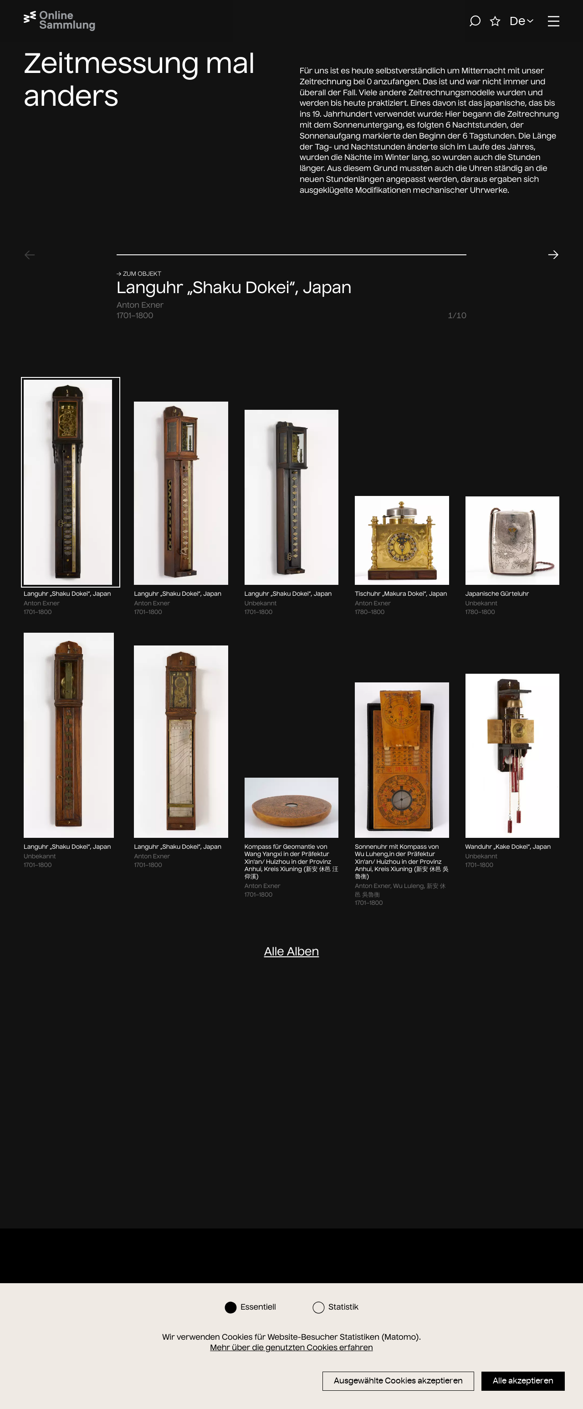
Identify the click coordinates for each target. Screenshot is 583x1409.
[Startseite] (59, 21)
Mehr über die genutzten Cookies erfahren (291, 1347)
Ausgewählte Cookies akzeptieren (398, 1381)
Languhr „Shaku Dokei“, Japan (234, 1100)
